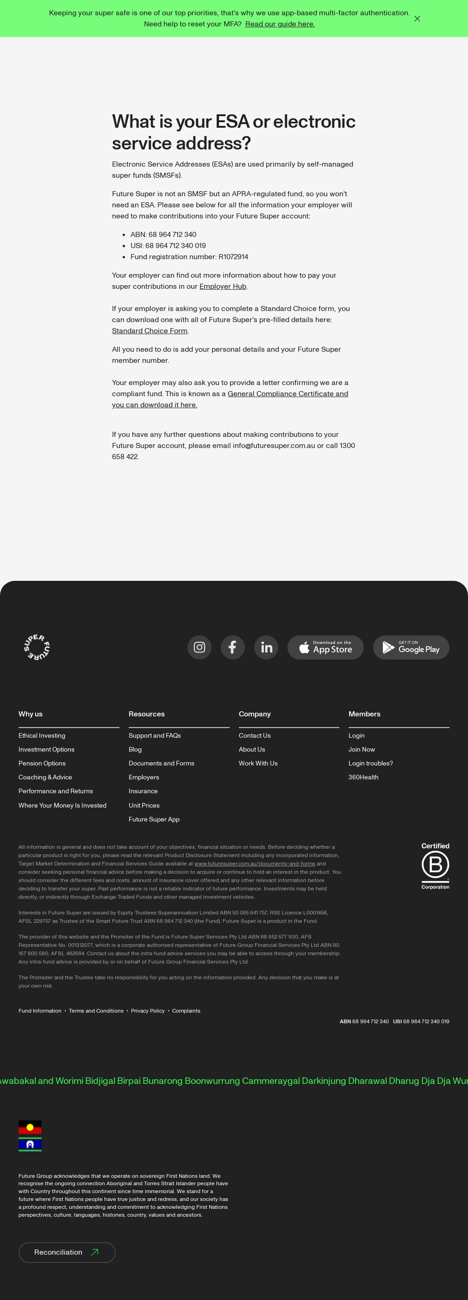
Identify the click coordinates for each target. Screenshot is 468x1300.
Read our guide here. (280, 24)
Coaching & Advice (45, 777)
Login (357, 736)
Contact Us (255, 736)
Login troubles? (371, 763)
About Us (252, 750)
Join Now (362, 750)
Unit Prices (144, 806)
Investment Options (47, 750)
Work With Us (258, 763)
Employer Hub (223, 286)
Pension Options (42, 763)
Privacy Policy (148, 1011)
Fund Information (40, 1011)
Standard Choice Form (149, 331)
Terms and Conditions (96, 1011)
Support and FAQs (155, 736)
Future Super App (154, 819)
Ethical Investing (42, 736)
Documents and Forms (161, 763)
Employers (144, 777)
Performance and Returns (56, 791)
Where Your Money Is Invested (62, 806)
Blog (135, 750)
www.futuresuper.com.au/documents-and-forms (254, 864)
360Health (364, 777)
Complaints (186, 1011)
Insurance (143, 791)
